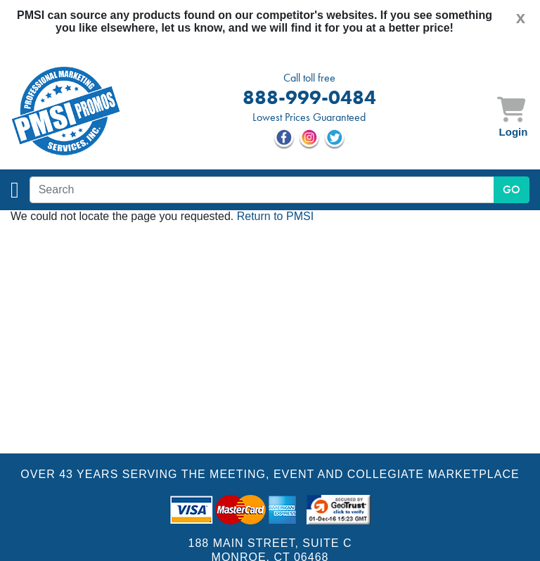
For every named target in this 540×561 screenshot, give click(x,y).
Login (513, 132)
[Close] (520, 17)
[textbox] (262, 189)
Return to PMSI (275, 216)
